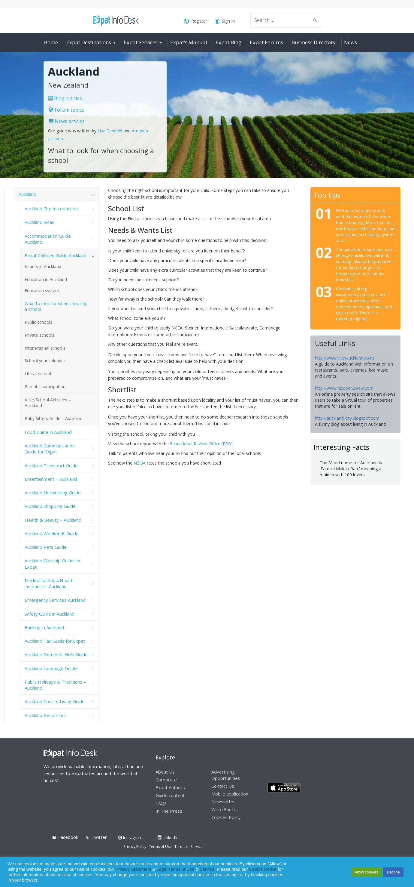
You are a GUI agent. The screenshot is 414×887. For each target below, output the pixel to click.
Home (51, 42)
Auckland (27, 194)
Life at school (38, 373)
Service (207, 869)
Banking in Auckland (44, 627)
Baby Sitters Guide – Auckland (54, 418)
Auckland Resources (45, 715)
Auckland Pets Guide (46, 547)
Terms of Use (160, 846)
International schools (45, 348)
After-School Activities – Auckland (48, 402)
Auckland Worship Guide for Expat (53, 564)
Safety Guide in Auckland (49, 614)
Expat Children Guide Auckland (55, 255)
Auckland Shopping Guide (50, 506)
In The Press (169, 811)
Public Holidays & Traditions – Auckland (55, 685)
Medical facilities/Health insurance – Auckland (49, 583)
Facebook (68, 837)
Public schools (38, 322)
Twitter (99, 837)
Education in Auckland (46, 279)
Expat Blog (228, 42)
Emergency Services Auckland (55, 600)
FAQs (161, 803)
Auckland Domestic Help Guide (56, 654)
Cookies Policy (226, 817)
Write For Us (224, 809)
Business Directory (314, 42)
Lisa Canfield (110, 131)
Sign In (225, 21)
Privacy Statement (133, 869)
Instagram (130, 837)
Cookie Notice (263, 869)
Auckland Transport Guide (51, 465)
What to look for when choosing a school (56, 306)
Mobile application (229, 794)
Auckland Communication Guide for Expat (50, 449)
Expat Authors (170, 787)
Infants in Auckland (43, 266)
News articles (67, 121)
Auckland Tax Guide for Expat (55, 641)
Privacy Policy (134, 846)
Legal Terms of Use (175, 869)
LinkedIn (168, 837)
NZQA (140, 463)
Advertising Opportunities (225, 775)
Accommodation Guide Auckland (48, 239)
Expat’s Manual (188, 42)
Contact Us (222, 786)
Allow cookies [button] (366, 872)
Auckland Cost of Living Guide (55, 701)
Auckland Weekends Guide (52, 533)
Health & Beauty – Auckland (53, 520)
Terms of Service (188, 846)
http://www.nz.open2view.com (344, 388)
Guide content (170, 795)
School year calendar (45, 360)
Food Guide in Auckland (48, 432)
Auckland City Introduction (51, 209)
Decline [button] (393, 872)
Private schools (39, 335)
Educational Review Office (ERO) (201, 444)
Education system (42, 290)
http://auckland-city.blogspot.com (347, 418)
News (350, 42)
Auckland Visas (39, 222)
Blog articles (65, 98)
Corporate (166, 780)
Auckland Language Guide (51, 668)
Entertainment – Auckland (51, 479)
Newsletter (223, 802)
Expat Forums (266, 42)
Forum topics (66, 110)
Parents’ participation (45, 386)
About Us (165, 772)
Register (195, 21)
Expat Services (141, 42)
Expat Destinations (88, 42)
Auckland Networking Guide (53, 493)
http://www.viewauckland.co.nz (344, 358)
